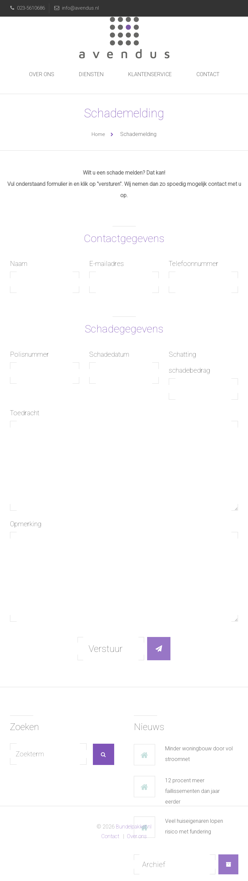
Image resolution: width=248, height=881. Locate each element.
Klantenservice (150, 74)
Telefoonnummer (193, 264)
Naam (18, 264)
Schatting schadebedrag (189, 362)
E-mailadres (106, 264)
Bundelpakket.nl (133, 826)
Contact (207, 74)
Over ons (41, 74)
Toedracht (24, 413)
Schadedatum (109, 354)
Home (98, 134)
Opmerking (25, 524)
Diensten (91, 74)
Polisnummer (29, 354)
